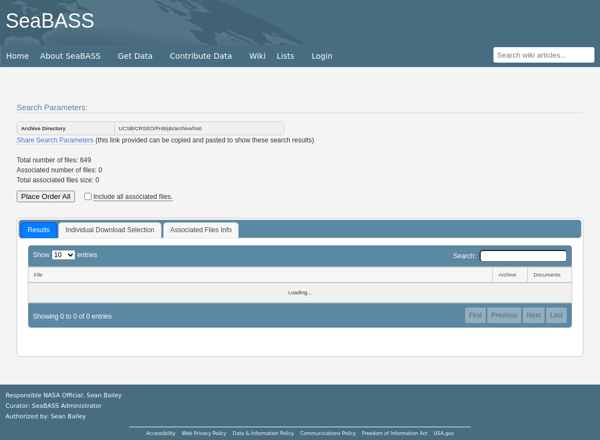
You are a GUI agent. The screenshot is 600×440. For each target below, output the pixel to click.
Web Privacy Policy (204, 433)
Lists (286, 56)
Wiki (257, 56)
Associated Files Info (201, 230)
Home (17, 56)
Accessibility (160, 433)
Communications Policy (328, 433)
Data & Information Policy (263, 433)
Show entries (65, 255)
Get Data (135, 56)
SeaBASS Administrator (67, 406)
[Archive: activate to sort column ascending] (509, 275)
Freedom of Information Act (394, 433)
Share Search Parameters (55, 140)
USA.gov (444, 433)
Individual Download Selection (109, 230)
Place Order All (45, 196)
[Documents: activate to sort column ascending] (549, 275)
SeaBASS (50, 20)
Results (39, 230)
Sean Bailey (68, 416)
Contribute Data (201, 56)
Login (321, 56)
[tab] (39, 230)
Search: (510, 256)
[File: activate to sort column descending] (260, 275)
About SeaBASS (70, 56)
